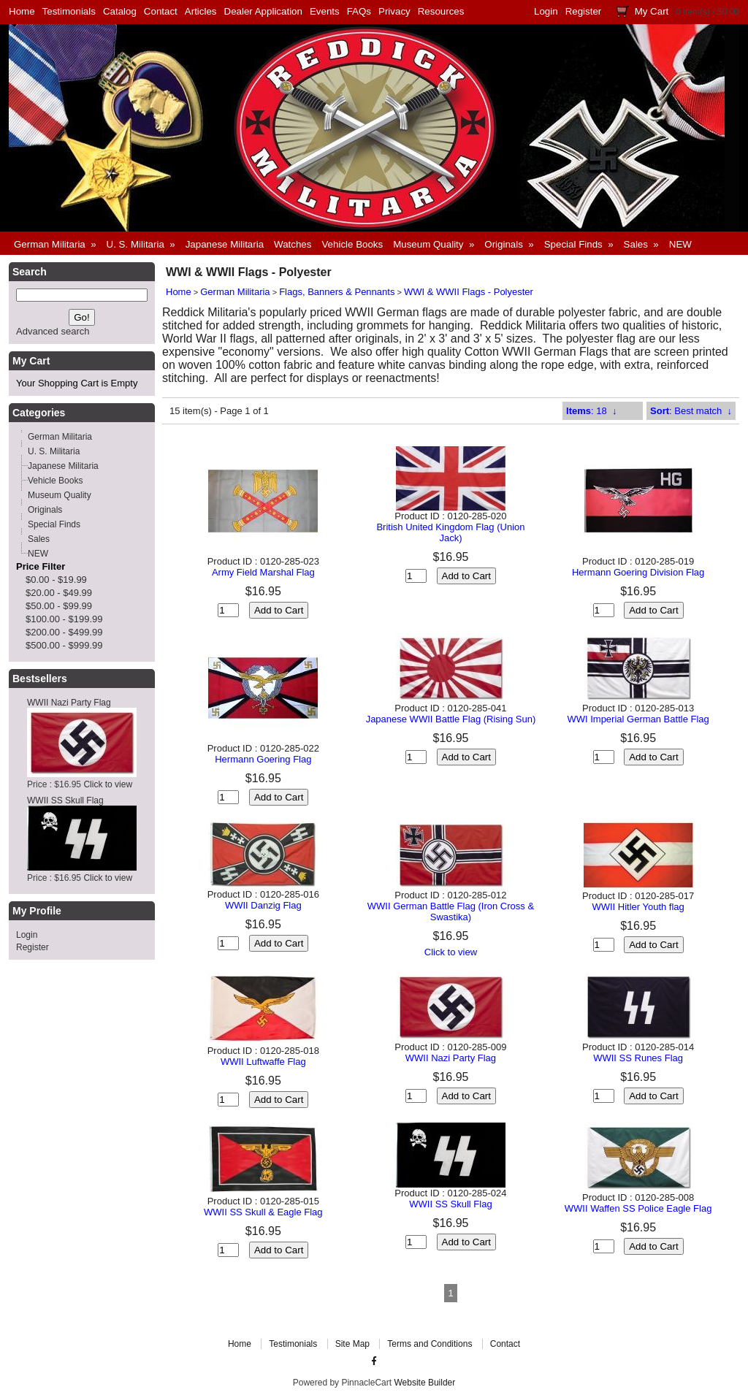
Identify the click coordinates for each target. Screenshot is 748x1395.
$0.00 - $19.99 (56, 579)
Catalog (120, 11)
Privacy (394, 11)
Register (583, 11)
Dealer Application (263, 11)
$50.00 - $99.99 (59, 605)
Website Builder (424, 1382)
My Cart (652, 11)
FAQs (359, 11)
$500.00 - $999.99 (64, 645)
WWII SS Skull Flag (65, 800)
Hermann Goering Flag (263, 759)
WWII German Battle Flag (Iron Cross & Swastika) (450, 911)
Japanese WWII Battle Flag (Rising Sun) (451, 719)
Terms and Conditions (429, 1344)
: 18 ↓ (591, 410)
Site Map (352, 1344)
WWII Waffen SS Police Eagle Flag (638, 1208)
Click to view (107, 784)
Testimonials (69, 11)
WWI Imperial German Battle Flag (638, 719)
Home (22, 11)
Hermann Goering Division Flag (638, 572)
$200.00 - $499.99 (64, 632)
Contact (161, 11)
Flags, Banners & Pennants (336, 291)
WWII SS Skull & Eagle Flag (263, 1212)
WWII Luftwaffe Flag (263, 1061)
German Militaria (235, 291)
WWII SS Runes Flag (638, 1057)
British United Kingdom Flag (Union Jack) (450, 532)
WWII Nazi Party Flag (69, 703)
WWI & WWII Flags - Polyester (468, 291)
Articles (201, 11)
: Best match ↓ (691, 410)
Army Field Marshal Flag (263, 572)
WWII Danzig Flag (263, 905)
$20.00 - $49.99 (59, 592)
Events (325, 11)
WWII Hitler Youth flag (638, 906)
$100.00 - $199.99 (64, 619)
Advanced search (52, 331)
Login (546, 11)
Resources (441, 11)
